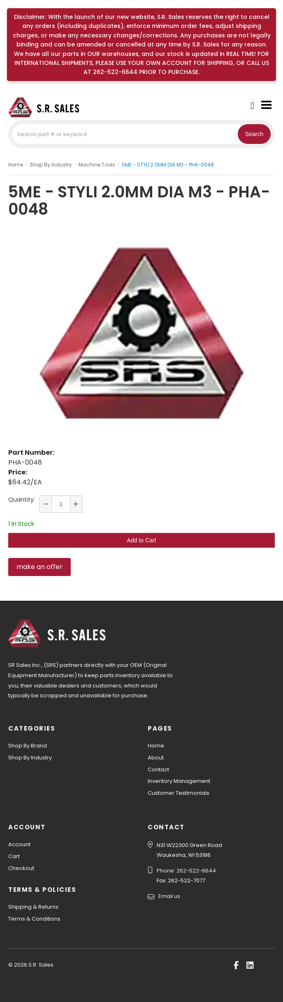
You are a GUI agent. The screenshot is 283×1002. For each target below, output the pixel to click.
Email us (169, 896)
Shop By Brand (27, 746)
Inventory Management (179, 781)
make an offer (39, 567)
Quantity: (21, 499)
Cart (14, 856)
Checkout (21, 868)
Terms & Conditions (34, 919)
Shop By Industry (30, 757)
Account (19, 844)
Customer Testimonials (178, 793)
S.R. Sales (49, 107)
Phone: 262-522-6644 (186, 871)
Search (254, 134)
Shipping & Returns (33, 907)
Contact (158, 769)
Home (156, 746)
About (156, 757)
